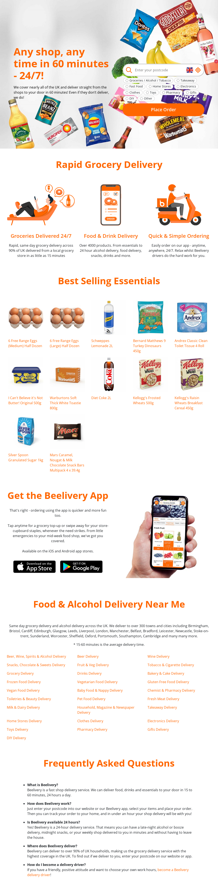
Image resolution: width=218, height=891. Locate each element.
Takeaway (187, 80)
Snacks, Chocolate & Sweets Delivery (36, 665)
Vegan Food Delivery (23, 690)
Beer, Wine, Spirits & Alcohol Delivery (36, 656)
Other (148, 98)
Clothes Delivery (90, 721)
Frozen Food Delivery (24, 682)
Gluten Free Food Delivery (168, 682)
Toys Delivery (17, 729)
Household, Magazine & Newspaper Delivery (106, 710)
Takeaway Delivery (162, 707)
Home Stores (162, 86)
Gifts (193, 92)
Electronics (188, 86)
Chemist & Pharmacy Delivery (171, 690)
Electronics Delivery (163, 721)
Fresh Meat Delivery (163, 699)
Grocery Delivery (20, 673)
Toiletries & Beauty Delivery (29, 699)
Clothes (134, 92)
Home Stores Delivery (24, 721)
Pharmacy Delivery (92, 729)
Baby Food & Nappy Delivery (100, 690)
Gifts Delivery (158, 729)
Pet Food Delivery (91, 699)
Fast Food (136, 86)
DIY (131, 98)
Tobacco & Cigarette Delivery (171, 665)
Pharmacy (173, 92)
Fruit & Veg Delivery (93, 665)
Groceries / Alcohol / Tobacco (150, 80)
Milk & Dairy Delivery (23, 707)
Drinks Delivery (89, 673)
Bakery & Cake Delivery (166, 673)
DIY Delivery (16, 738)
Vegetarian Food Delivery (97, 682)
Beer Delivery (88, 656)
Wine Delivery (158, 656)
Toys (153, 92)
